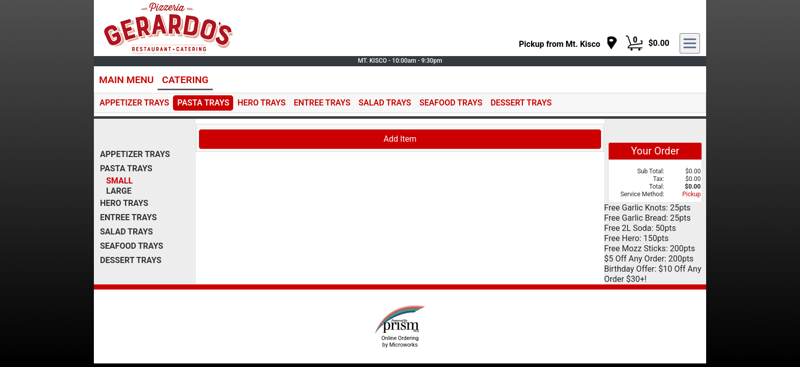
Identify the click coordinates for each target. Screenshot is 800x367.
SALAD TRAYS (385, 103)
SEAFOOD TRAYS (451, 103)
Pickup (691, 194)
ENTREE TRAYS (322, 103)
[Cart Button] (634, 43)
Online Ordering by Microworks (399, 341)
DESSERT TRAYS (521, 103)
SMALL (119, 181)
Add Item (400, 139)
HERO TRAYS (261, 103)
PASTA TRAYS (203, 103)
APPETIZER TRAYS (134, 103)
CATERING (185, 80)
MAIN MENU (126, 80)
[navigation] (568, 43)
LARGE (119, 191)
